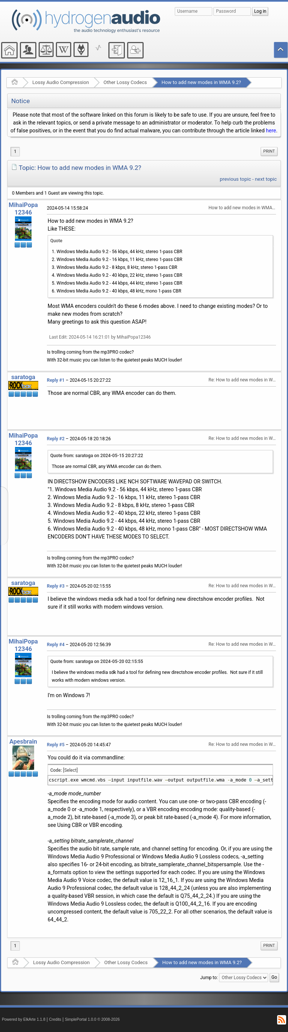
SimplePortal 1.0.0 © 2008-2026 (92, 1019)
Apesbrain (23, 741)
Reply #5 (55, 744)
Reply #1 (55, 380)
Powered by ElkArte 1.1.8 (23, 1019)
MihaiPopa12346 (23, 208)
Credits (55, 1019)
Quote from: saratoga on (96, 455)
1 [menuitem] (15, 151)
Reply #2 (55, 438)
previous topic (235, 179)
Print (269, 151)
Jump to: (209, 977)
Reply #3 (55, 586)
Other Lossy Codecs (125, 82)
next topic (266, 179)
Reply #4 (55, 644)
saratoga (23, 377)
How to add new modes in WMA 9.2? (201, 82)
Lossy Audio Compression (60, 82)
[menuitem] (269, 151)
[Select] (70, 770)
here (271, 131)
